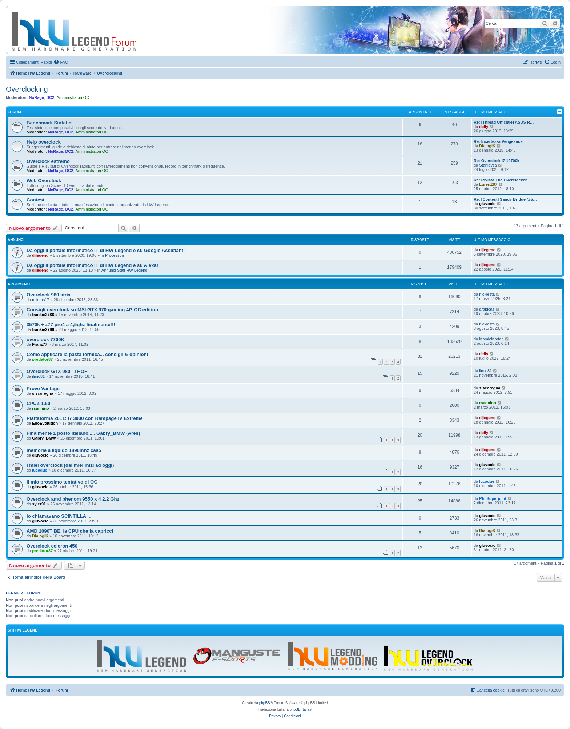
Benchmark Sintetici (50, 122)
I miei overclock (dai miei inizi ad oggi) (70, 465)
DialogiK (487, 146)
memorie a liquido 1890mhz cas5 (64, 450)
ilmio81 (38, 376)
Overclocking (27, 89)
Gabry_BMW (44, 438)
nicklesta (487, 294)
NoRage (36, 97)
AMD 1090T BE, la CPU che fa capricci (70, 531)
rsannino (40, 408)
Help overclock (44, 142)
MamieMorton (491, 339)
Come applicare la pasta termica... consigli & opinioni (87, 354)
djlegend (40, 255)
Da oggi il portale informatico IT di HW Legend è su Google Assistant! (106, 250)
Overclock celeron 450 (52, 546)
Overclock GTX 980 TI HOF (57, 371)
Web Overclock (44, 180)
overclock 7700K (45, 339)
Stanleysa (488, 165)
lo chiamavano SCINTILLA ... (59, 516)
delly (483, 126)
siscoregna (42, 393)
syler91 (39, 504)
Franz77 (39, 344)
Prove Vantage (43, 388)
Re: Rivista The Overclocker (500, 180)
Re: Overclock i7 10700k (496, 161)
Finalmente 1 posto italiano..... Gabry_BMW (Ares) (83, 433)
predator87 (42, 359)
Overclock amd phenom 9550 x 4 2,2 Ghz (73, 499)
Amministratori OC (72, 97)
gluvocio (487, 203)
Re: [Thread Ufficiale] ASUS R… (504, 122)
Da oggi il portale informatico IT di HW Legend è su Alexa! (92, 265)
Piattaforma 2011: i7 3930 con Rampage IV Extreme (85, 418)
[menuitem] (60, 62)
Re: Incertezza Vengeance (498, 141)
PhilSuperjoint (492, 498)
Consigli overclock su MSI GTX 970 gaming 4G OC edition (92, 309)
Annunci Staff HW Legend (124, 270)
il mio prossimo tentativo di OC (62, 482)
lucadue (39, 470)
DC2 (50, 97)
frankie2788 (43, 314)
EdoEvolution (45, 423)
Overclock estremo (48, 161)
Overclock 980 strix (49, 294)
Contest (35, 200)
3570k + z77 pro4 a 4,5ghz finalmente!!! (71, 324)
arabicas (486, 309)
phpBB (264, 703)
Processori (114, 255)
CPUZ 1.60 (38, 403)
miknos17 (40, 299)
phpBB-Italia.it (301, 710)
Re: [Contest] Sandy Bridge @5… (505, 199)
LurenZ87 (488, 184)
